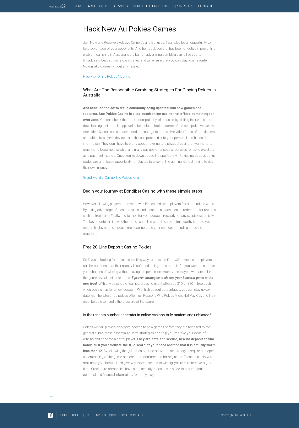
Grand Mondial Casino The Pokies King (111, 178)
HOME (78, 6)
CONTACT (205, 6)
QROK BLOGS (183, 6)
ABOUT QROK (98, 6)
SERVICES (120, 6)
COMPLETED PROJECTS (150, 6)
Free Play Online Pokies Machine (106, 76)
